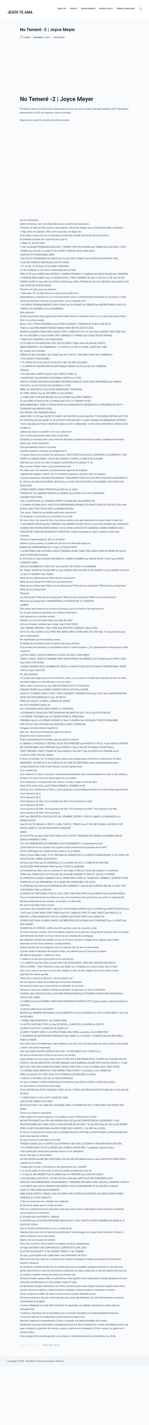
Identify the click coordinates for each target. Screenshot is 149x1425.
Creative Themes (55, 1361)
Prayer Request (88, 9)
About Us (62, 9)
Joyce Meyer (59, 37)
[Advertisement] (74, 65)
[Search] (140, 9)
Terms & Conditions (126, 9)
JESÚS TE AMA (19, 12)
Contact (73, 9)
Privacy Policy (106, 9)
